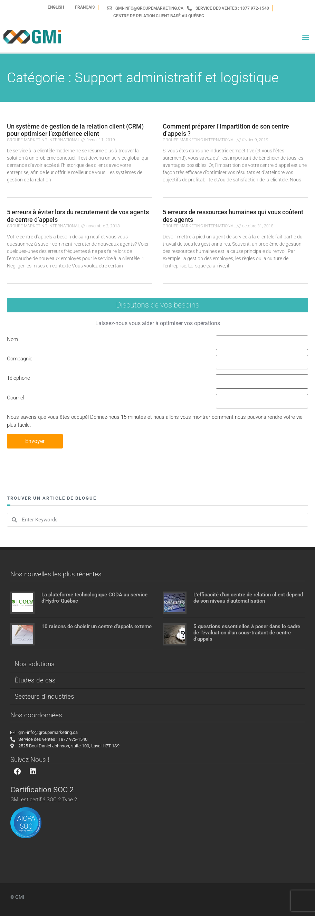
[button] (306, 37)
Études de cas (35, 680)
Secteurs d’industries (44, 696)
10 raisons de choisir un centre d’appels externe (96, 626)
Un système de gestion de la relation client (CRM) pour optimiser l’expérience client (75, 130)
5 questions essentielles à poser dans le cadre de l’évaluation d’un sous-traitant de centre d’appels (246, 632)
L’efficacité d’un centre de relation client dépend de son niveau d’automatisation (248, 598)
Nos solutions (35, 664)
